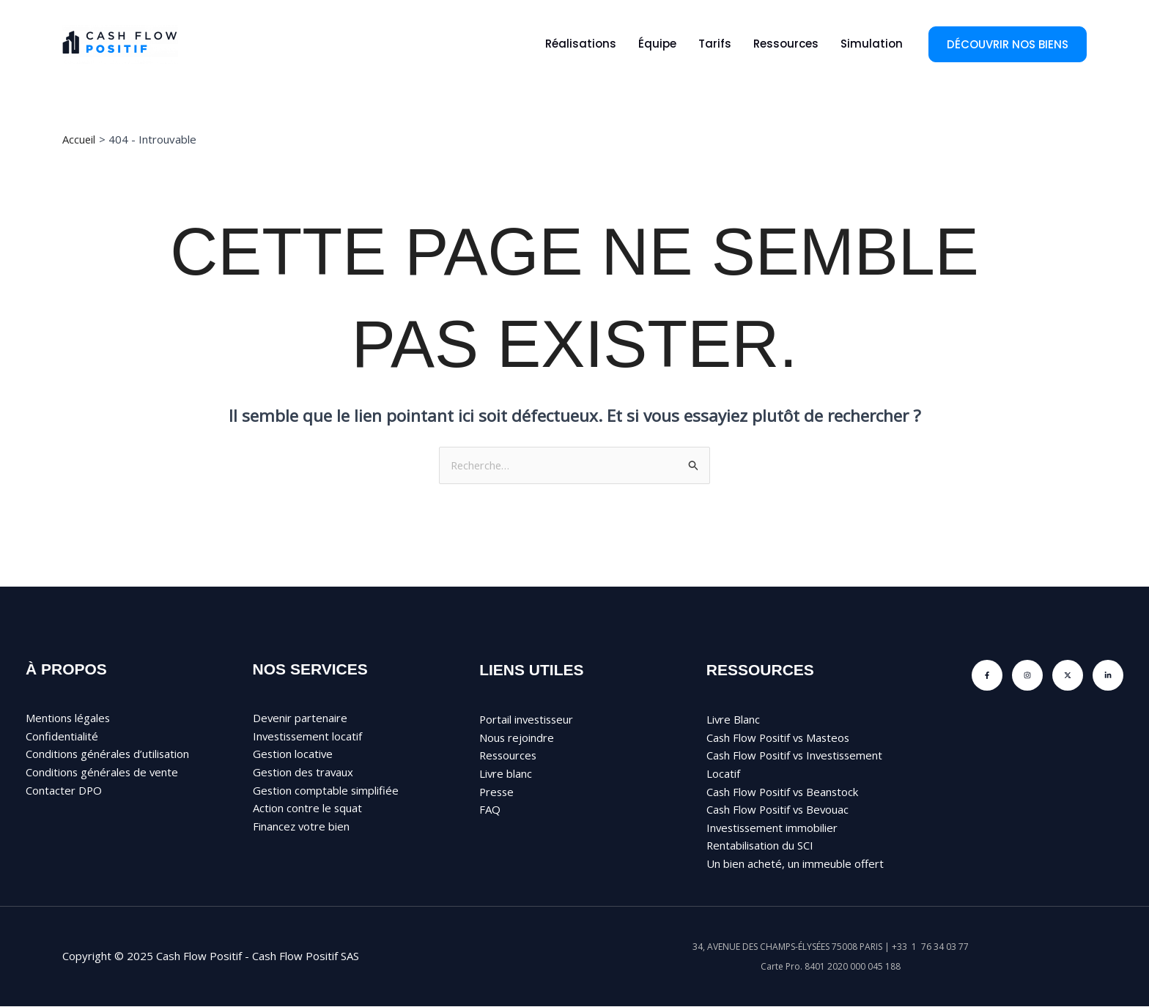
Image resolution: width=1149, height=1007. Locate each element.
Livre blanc (506, 774)
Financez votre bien (302, 827)
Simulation (871, 43)
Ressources (786, 43)
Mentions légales (68, 717)
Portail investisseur (528, 719)
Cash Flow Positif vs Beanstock (784, 791)
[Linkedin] (1108, 675)
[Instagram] (1027, 675)
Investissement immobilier (773, 828)
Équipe (657, 43)
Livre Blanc (733, 719)
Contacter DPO (64, 790)
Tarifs (714, 43)
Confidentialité (62, 736)
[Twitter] (1067, 675)
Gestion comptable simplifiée (326, 790)
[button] (1007, 44)
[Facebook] (987, 675)
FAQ (489, 810)
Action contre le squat (308, 808)
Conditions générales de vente (103, 772)
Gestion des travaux (304, 772)
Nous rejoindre (517, 737)
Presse (497, 791)
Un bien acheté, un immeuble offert (795, 864)
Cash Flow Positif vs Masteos (780, 737)
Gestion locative (293, 754)
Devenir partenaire (300, 717)
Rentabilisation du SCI (760, 846)
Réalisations (580, 43)
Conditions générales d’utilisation (108, 754)
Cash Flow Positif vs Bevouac (779, 810)
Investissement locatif (309, 736)
